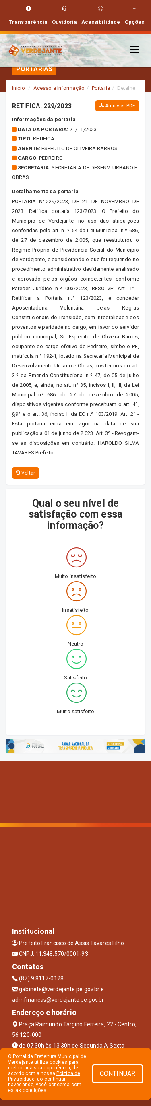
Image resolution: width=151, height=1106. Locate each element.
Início (18, 88)
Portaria (101, 88)
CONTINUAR (117, 1073)
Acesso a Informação (59, 88)
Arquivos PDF (117, 106)
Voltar (25, 473)
